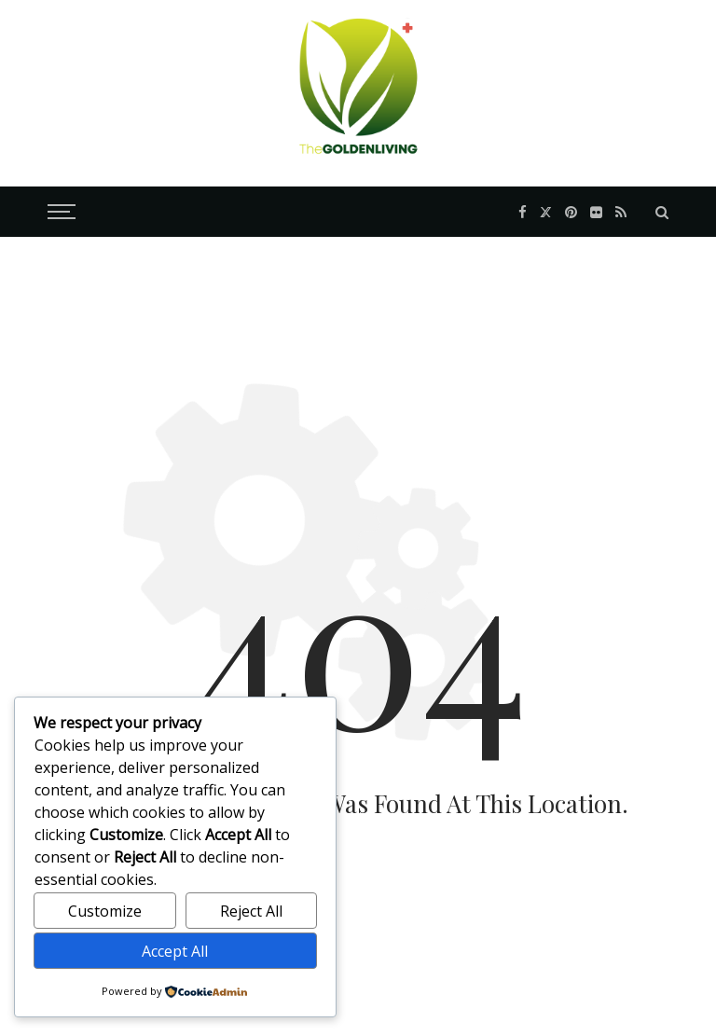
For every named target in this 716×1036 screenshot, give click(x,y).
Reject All (251, 911)
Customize (105, 911)
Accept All (175, 951)
